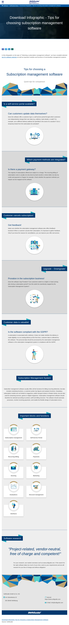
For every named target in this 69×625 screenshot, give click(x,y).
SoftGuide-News (14, 5)
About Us (4, 602)
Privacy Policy (43, 621)
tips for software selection (9, 57)
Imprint (3, 603)
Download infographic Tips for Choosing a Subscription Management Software (25, 581)
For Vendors (37, 602)
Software (5, 5)
